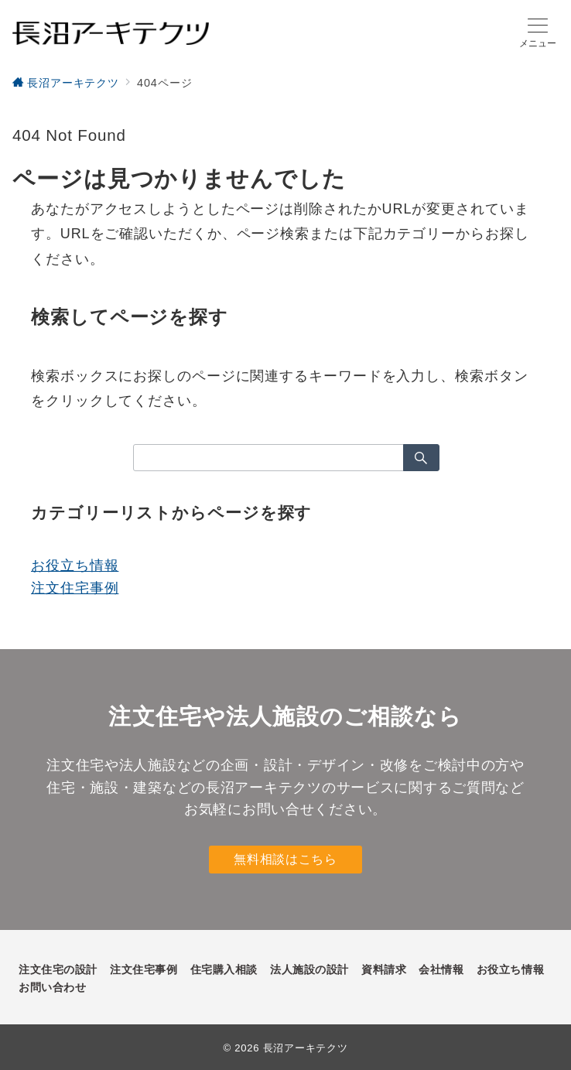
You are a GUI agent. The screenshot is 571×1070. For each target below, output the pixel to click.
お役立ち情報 (74, 565)
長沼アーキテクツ (305, 1048)
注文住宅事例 (74, 588)
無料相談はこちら (285, 859)
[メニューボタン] (538, 33)
